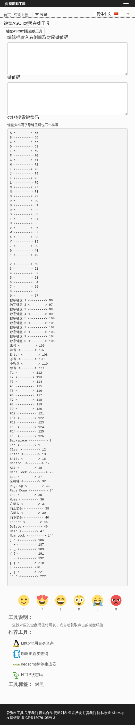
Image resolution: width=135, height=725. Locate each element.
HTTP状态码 (32, 675)
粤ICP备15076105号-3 (38, 718)
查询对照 (21, 15)
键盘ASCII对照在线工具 (24, 31)
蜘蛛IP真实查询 (34, 654)
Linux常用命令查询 (37, 643)
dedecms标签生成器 (38, 664)
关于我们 (31, 713)
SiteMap (118, 713)
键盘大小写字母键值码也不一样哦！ (34, 125)
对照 (39, 684)
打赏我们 (89, 713)
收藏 (41, 14)
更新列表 (60, 713)
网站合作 (46, 713)
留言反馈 (75, 713)
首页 (7, 15)
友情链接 (13, 718)
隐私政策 (104, 713)
